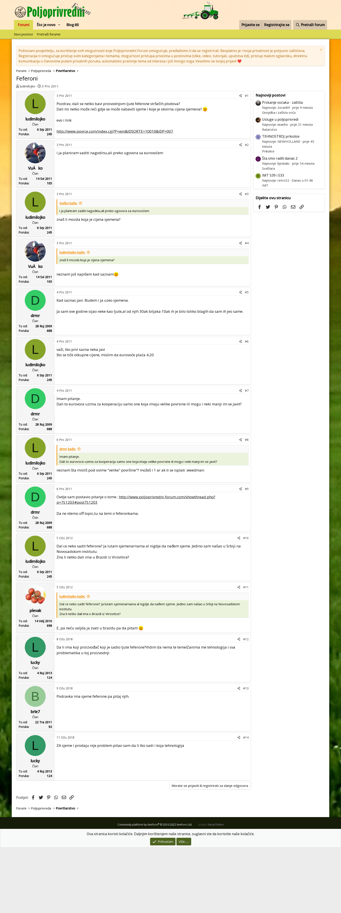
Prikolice (268, 216)
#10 (246, 603)
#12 (246, 704)
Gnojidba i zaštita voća (279, 178)
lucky (35, 727)
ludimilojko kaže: (72, 317)
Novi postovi (23, 34)
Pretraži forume (48, 34)
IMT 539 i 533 (273, 240)
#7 (247, 456)
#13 (246, 753)
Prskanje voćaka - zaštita (282, 167)
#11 (246, 652)
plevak (35, 675)
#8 (247, 505)
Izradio (211, 890)
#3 (247, 259)
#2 (247, 210)
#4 (247, 308)
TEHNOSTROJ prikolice (280, 201)
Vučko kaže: (68, 268)
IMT (265, 250)
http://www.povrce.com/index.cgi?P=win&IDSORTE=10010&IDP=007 (115, 196)
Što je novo (46, 24)
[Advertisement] (134, 123)
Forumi (23, 24)
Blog (72, 24)
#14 (246, 803)
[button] (59, 25)
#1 (247, 161)
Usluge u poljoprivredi (280, 184)
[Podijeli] (240, 161)
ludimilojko (27, 86)
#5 (247, 357)
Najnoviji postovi (270, 160)
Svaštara (268, 233)
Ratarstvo (269, 194)
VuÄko (35, 233)
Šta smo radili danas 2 (280, 223)
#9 (247, 554)
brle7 (35, 776)
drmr (35, 380)
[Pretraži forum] (310, 25)
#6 (247, 407)
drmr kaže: (67, 514)
